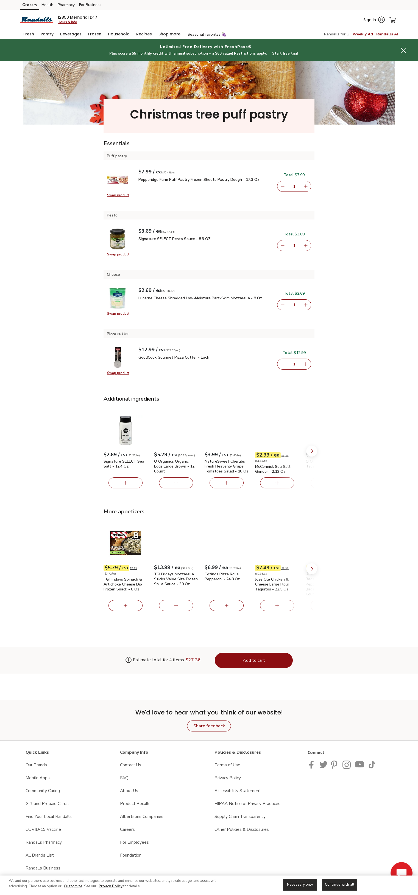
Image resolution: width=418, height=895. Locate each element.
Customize (73, 886)
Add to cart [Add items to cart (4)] (254, 660)
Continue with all (339, 884)
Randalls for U (336, 34)
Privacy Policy (110, 886)
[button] (78, 17)
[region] (209, 885)
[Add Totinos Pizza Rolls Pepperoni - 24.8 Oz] (227, 605)
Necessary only (300, 884)
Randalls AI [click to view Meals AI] (387, 34)
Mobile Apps (38, 778)
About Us (129, 790)
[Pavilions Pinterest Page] (335, 764)
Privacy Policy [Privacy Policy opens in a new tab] (227, 778)
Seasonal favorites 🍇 (207, 34)
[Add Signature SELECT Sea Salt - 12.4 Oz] (125, 482)
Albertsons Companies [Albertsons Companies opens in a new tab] (141, 816)
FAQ (124, 778)
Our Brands (36, 765)
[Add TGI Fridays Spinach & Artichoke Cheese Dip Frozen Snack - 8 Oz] (125, 605)
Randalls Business (43, 868)
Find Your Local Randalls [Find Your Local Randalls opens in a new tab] (49, 816)
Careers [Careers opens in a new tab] (127, 829)
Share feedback (209, 726)
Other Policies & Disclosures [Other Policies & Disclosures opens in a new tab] (241, 829)
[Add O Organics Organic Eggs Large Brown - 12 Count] (176, 482)
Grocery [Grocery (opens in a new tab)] (29, 4)
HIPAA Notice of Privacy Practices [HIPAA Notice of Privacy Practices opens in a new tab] (247, 803)
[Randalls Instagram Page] (347, 764)
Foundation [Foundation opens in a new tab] (130, 855)
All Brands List (40, 855)
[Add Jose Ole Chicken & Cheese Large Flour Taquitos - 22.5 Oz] (277, 605)
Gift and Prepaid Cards (47, 803)
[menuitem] (28, 34)
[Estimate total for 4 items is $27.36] (154, 660)
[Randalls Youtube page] (359, 764)
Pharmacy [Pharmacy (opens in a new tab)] (66, 4)
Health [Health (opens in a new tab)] (47, 4)
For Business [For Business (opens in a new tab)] (90, 4)
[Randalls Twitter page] (323, 764)
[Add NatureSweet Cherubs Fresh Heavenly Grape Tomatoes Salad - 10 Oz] (227, 482)
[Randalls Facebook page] (312, 764)
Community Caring (43, 790)
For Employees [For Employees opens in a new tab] (134, 842)
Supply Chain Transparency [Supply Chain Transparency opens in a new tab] (240, 816)
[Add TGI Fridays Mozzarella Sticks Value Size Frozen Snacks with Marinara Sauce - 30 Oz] (176, 605)
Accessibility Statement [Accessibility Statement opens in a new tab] (237, 790)
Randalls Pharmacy (44, 842)
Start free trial (285, 53)
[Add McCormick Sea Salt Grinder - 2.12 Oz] (277, 482)
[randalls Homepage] (36, 19)
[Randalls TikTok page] (372, 764)
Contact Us (130, 765)
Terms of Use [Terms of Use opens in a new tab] (227, 765)
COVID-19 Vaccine (43, 829)
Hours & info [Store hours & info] (67, 22)
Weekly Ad (363, 34)
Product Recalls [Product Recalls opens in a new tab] (135, 803)
